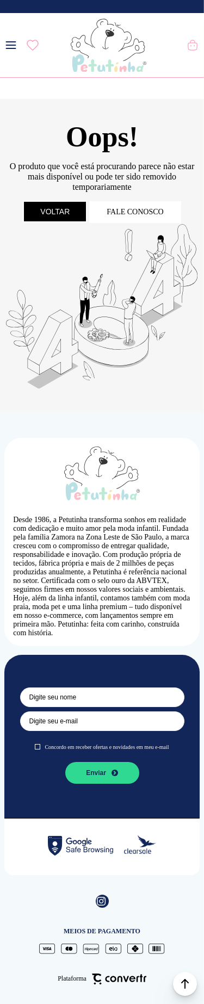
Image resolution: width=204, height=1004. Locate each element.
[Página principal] (108, 45)
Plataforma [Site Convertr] (102, 979)
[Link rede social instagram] (102, 901)
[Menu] (10, 45)
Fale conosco (135, 212)
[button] (185, 984)
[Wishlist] (32, 45)
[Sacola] (193, 45)
